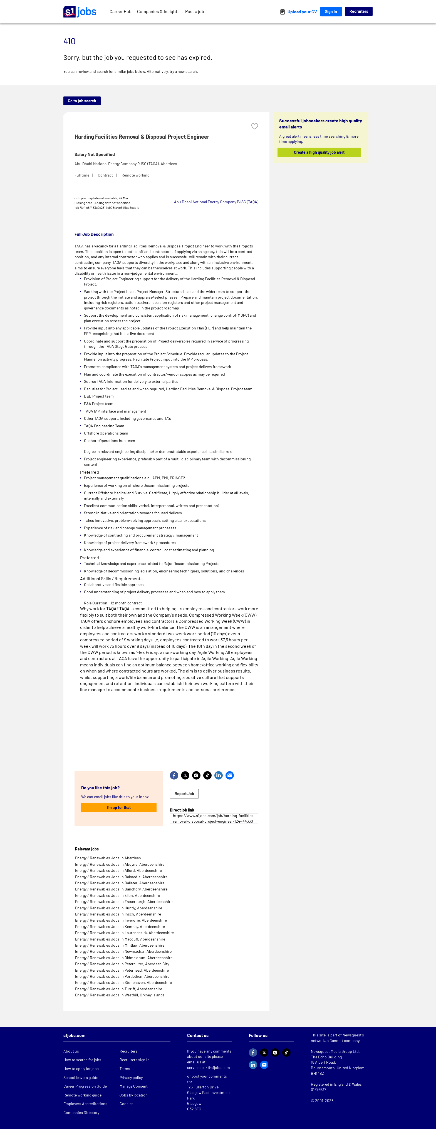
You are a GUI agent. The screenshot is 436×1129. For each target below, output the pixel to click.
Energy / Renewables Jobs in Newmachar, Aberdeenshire (123, 951)
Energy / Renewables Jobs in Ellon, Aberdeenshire (117, 895)
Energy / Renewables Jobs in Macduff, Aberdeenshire (120, 939)
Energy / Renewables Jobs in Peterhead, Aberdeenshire (122, 970)
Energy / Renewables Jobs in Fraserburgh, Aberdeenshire (123, 901)
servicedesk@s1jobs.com (208, 1067)
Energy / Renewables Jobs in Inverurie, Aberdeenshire (121, 920)
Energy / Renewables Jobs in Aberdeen (108, 857)
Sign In (331, 11)
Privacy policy (131, 1077)
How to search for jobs (82, 1059)
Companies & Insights (158, 11)
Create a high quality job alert (319, 152)
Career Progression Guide (85, 1086)
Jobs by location (134, 1095)
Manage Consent (134, 1086)
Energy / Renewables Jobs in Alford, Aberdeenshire (118, 870)
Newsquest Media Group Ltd (335, 1051)
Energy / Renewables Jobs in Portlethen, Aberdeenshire (122, 976)
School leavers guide (80, 1077)
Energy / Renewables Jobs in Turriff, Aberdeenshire (118, 988)
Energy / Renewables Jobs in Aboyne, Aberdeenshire (119, 864)
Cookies (126, 1103)
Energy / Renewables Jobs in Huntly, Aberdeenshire (118, 907)
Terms (125, 1068)
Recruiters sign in (135, 1059)
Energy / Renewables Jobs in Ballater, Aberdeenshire (119, 882)
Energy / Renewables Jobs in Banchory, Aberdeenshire (121, 889)
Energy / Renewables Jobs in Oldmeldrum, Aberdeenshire (123, 957)
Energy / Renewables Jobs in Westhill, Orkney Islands (120, 994)
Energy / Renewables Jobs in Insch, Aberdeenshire (118, 914)
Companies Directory (81, 1112)
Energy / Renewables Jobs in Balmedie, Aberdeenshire (121, 876)
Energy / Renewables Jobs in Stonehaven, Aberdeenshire (123, 982)
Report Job (184, 793)
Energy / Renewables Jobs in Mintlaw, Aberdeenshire (119, 945)
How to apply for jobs (81, 1068)
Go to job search (82, 100)
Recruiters (359, 11)
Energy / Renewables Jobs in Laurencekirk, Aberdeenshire (124, 932)
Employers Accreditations (85, 1103)
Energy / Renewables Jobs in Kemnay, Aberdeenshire (120, 926)
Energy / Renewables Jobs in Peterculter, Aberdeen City (122, 963)
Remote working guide (82, 1095)
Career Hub (121, 11)
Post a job (194, 11)
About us (71, 1051)
